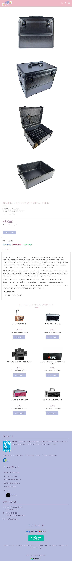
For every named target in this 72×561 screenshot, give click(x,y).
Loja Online (19, 545)
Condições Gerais (9, 487)
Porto (66, 545)
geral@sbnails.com (12, 519)
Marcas (6, 490)
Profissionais (19, 455)
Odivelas (61, 545)
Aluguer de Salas (9, 545)
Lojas (39, 455)
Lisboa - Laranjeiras (50, 545)
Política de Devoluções (11, 483)
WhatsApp (27, 245)
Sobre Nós (8, 455)
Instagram (17, 245)
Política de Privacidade (11, 472)
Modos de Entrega (10, 476)
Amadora (40, 545)
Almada (26, 545)
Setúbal (33, 545)
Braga (40, 548)
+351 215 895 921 (12, 513)
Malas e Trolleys (18, 211)
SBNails (12, 214)
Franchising (30, 455)
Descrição (7, 249)
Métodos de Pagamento (12, 480)
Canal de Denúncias (50, 455)
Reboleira (33, 548)
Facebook (7, 245)
